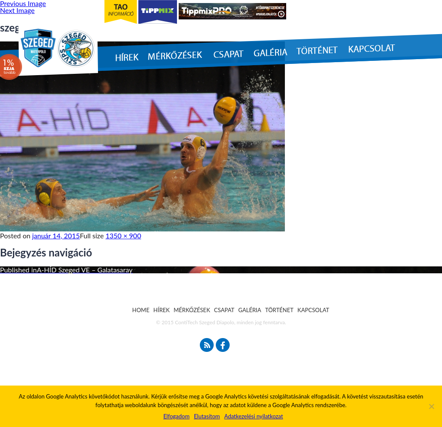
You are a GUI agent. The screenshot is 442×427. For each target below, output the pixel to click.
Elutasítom (207, 416)
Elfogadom (176, 416)
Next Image (17, 10)
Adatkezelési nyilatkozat (253, 416)
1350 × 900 (123, 235)
